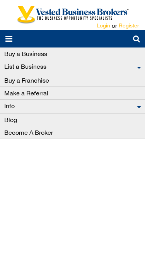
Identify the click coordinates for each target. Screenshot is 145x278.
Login (103, 25)
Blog (10, 119)
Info (9, 105)
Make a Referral (26, 93)
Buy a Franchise (26, 80)
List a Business (25, 66)
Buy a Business (25, 53)
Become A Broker (28, 132)
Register (129, 25)
